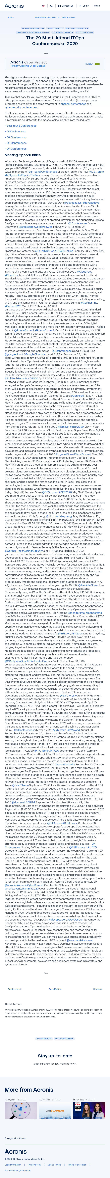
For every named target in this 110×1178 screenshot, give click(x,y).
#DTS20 (33, 378)
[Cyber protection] (64, 1038)
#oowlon (47, 226)
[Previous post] (13, 989)
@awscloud (74, 940)
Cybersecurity (55, 28)
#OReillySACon (64, 251)
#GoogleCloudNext (35, 354)
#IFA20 (54, 750)
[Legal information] (13, 1165)
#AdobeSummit (44, 330)
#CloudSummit (82, 454)
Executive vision (84, 32)
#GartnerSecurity (32, 550)
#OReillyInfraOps (37, 661)
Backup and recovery (33, 28)
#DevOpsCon (75, 919)
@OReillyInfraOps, (16, 661)
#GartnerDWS (13, 306)
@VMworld (59, 730)
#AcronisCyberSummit (30, 885)
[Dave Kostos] (68, 17)
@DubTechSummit (16, 378)
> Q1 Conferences (15, 131)
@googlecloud (14, 354)
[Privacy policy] (34, 1165)
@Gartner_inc (88, 302)
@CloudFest (84, 271)
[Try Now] (89, 64)
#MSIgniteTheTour (29, 175)
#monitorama (94, 612)
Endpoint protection (77, 28)
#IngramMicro (64, 454)
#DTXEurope (70, 823)
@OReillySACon (44, 251)
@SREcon (64, 633)
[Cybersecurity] (44, 1038)
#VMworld (73, 730)
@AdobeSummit (24, 330)
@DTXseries (54, 823)
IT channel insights (63, 32)
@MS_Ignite (96, 171)
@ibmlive (63, 426)
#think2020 (77, 426)
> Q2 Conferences (15, 137)
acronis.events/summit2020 (22, 888)
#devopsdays (91, 202)
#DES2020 (65, 492)
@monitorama (76, 612)
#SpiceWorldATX (65, 764)
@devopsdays (72, 202)
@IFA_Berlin (41, 750)
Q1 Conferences (77, 223)
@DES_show (50, 492)
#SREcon (76, 633)
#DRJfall (30, 802)
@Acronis (10, 885)
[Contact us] (65, 7)
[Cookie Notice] (54, 1165)
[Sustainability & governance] (18, 1170)
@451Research (78, 847)
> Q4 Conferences (15, 148)
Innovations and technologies (33, 32)
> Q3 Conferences (15, 143)
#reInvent (87, 940)
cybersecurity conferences (21, 107)
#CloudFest (12, 275)
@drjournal (18, 802)
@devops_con (57, 919)
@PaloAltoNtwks (88, 585)
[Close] (98, 5)
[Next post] (99, 989)
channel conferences (73, 104)
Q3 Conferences (24, 730)
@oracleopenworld (30, 226)
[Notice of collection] (77, 1165)
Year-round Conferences (42, 171)
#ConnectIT (78, 395)
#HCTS (92, 847)
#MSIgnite (11, 175)
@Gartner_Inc (13, 550)
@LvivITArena (20, 785)
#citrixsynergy (64, 516)
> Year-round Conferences (20, 125)
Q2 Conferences (61, 351)
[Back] (9, 17)
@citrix (50, 516)
